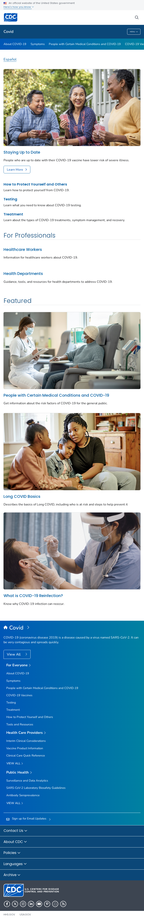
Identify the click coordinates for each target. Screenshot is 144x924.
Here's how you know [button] (19, 7)
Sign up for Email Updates (29, 818)
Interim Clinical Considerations (26, 741)
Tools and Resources (19, 724)
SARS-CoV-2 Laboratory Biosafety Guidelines (35, 788)
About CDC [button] (15, 842)
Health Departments (23, 273)
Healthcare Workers (23, 249)
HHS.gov (9, 914)
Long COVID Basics (22, 496)
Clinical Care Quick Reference (25, 755)
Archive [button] (12, 875)
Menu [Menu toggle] (134, 31)
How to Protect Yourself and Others (35, 184)
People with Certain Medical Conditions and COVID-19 (85, 44)
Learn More (15, 170)
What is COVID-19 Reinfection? (33, 595)
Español (10, 59)
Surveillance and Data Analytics (27, 781)
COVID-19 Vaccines (19, 695)
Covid (9, 31)
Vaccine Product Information (24, 748)
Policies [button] (12, 853)
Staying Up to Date (22, 152)
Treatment (13, 214)
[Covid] (72, 628)
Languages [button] (15, 864)
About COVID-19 (15, 44)
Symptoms (38, 44)
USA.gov (25, 914)
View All (14, 654)
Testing (10, 199)
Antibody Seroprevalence (23, 795)
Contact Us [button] (15, 831)
